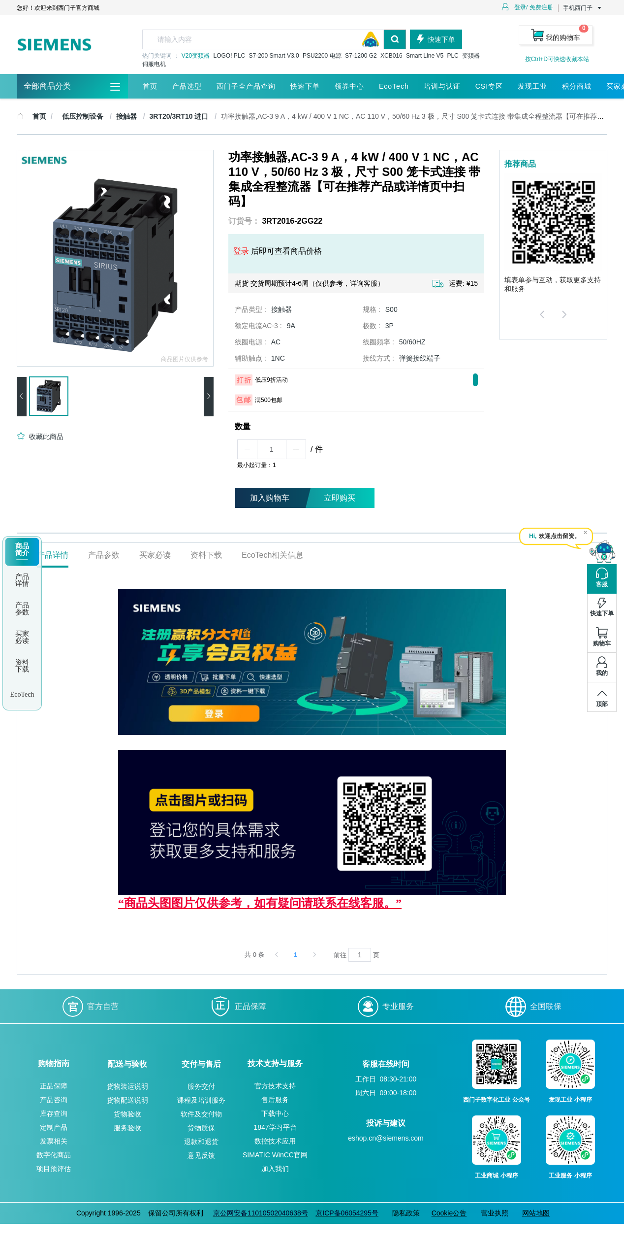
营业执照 (494, 1213)
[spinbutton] (271, 449)
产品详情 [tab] (52, 555)
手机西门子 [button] (582, 7)
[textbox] (263, 39)
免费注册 (541, 7)
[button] (247, 449)
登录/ (521, 7)
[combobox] (274, 39)
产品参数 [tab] (104, 555)
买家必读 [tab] (155, 555)
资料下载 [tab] (206, 555)
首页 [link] (39, 116)
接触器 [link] (127, 116)
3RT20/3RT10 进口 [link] (180, 116)
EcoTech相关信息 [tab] (272, 555)
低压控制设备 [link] (83, 116)
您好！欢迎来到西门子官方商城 (58, 7)
